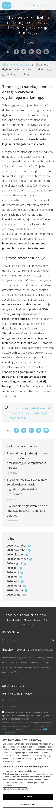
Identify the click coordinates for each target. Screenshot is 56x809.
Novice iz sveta (20, 64)
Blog (5, 64)
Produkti (26, 615)
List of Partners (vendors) (15, 789)
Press (27, 619)
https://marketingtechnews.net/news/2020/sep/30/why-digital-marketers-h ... (30, 413)
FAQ (44, 619)
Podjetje (27, 624)
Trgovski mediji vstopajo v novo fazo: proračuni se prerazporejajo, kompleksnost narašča (27, 462)
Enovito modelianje (27, 649)
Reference (14, 619)
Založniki (42, 615)
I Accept (28, 797)
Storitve (12, 615)
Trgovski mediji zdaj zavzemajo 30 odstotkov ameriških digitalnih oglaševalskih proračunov (27, 489)
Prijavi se (9, 734)
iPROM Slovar (11, 632)
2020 (19, 545)
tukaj (45, 729)
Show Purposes (28, 804)
